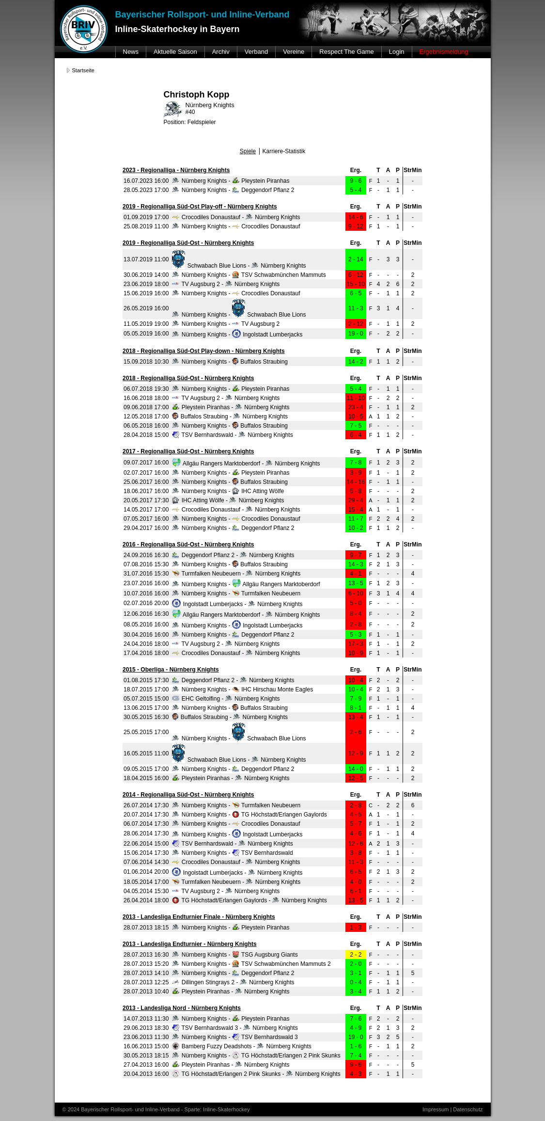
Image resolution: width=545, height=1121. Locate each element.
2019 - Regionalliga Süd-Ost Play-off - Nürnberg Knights (200, 206)
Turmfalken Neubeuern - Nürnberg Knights (236, 573)
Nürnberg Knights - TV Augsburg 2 (226, 323)
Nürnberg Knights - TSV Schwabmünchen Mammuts (249, 275)
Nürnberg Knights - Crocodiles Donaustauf (236, 226)
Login (397, 51)
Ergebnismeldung (444, 51)
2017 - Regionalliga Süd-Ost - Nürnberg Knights (188, 451)
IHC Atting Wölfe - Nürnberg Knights (228, 500)
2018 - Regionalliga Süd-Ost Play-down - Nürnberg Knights (204, 351)
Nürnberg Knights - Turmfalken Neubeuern (236, 593)
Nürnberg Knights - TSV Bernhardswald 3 (234, 1037)
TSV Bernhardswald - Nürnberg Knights (232, 435)
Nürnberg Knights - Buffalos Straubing (230, 361)
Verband (256, 51)
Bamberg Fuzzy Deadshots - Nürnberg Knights (241, 1046)
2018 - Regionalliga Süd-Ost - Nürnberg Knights (188, 378)
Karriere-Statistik (284, 151)
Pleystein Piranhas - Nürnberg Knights (230, 407)
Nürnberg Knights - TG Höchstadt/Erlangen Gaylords (249, 814)
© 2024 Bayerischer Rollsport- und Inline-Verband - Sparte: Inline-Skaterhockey (156, 1109)
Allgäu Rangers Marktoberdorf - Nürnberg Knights (246, 463)
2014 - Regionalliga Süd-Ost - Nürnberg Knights (188, 794)
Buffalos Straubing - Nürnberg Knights (230, 416)
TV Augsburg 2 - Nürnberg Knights (226, 284)
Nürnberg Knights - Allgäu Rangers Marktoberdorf (246, 584)
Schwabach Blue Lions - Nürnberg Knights (239, 265)
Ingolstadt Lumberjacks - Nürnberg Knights (237, 604)
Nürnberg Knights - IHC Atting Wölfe (228, 491)
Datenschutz (468, 1109)
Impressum (435, 1109)
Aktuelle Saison (175, 51)
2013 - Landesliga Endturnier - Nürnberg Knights (190, 944)
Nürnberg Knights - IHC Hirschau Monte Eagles (242, 689)
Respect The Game (346, 51)
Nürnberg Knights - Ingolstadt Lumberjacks (237, 334)
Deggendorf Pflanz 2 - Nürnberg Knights (233, 555)
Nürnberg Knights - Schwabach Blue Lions (239, 314)
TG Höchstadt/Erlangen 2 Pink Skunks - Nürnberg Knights (256, 1074)
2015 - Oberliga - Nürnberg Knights (171, 669)
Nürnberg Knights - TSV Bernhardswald (232, 852)
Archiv (221, 51)
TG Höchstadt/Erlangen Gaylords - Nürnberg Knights (249, 900)
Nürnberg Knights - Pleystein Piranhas (230, 180)
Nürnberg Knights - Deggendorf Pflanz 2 (233, 190)
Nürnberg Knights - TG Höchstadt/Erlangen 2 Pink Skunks (256, 1055)
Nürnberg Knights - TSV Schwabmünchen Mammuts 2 (251, 964)
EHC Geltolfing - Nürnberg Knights (226, 698)
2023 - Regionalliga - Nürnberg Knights (176, 170)
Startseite (83, 70)
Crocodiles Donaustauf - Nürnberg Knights (236, 217)
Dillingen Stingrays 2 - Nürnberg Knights (233, 982)
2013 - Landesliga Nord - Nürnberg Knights (182, 1008)
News (131, 51)
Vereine (293, 51)
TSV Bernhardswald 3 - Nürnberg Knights (234, 1028)
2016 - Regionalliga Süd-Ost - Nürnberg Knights (188, 544)
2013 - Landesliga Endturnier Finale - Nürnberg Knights (199, 916)
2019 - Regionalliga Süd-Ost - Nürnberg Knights (188, 243)
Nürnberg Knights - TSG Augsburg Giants (234, 954)
